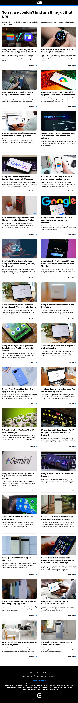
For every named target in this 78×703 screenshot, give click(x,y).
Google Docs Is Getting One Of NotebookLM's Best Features (54, 602)
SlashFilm (37, 687)
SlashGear (45, 687)
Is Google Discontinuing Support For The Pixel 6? (18, 559)
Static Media (30, 676)
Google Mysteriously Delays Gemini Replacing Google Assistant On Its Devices (18, 475)
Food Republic (41, 683)
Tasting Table (58, 687)
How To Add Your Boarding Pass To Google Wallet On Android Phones (17, 93)
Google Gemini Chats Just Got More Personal (57, 474)
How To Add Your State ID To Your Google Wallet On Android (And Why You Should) (18, 263)
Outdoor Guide (11, 687)
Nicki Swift (69, 685)
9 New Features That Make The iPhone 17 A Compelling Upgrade (19, 602)
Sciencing (29, 687)
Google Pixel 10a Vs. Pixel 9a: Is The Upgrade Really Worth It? (17, 390)
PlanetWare (21, 687)
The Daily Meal (68, 687)
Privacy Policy (42, 673)
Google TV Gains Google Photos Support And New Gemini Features (17, 177)
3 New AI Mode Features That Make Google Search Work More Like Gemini (19, 305)
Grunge (65, 683)
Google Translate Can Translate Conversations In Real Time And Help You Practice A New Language (57, 560)
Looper (46, 685)
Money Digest (61, 685)
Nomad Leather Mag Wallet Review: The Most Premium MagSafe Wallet (18, 218)
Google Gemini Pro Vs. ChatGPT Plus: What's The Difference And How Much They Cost (57, 263)
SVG (51, 687)
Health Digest (9, 685)
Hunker (27, 685)
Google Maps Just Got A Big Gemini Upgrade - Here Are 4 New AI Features (58, 93)
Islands (33, 685)
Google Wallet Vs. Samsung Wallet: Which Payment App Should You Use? (19, 50)
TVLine (39, 689)
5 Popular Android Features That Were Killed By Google (19, 431)
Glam (59, 683)
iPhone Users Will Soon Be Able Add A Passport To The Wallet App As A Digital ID (57, 432)
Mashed (52, 685)
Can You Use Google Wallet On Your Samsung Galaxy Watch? (57, 50)
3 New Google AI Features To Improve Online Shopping (58, 346)
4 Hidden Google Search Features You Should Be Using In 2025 (58, 390)
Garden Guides (51, 683)
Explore (27, 683)
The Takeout (32, 689)
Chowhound (12, 683)
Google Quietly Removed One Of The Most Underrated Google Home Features (57, 220)
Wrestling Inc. (54, 689)
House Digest (19, 685)
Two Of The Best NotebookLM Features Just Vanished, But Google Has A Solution (58, 135)
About (32, 673)
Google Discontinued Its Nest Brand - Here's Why (57, 305)
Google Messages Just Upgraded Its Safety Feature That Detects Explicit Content (18, 348)
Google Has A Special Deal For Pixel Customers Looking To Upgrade (57, 518)
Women (45, 689)
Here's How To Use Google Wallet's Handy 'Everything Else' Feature (56, 178)
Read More (32, 65)
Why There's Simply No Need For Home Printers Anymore (19, 643)
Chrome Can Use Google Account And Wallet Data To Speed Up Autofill (19, 134)
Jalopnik (39, 685)
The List (24, 689)
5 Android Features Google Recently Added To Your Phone (57, 643)
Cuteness (20, 683)
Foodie (33, 683)
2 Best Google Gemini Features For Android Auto (17, 518)
